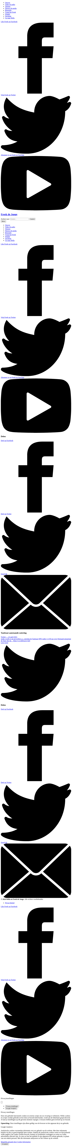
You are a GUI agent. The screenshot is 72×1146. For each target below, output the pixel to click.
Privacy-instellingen (12, 1106)
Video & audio (10, 4)
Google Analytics (11, 1108)
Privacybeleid (9, 903)
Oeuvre (7, 3)
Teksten (7, 6)
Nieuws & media (11, 8)
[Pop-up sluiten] (2, 1102)
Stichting (8, 16)
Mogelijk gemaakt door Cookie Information (16, 1142)
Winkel (7, 14)
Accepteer (5, 1144)
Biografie (8, 10)
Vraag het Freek (10, 12)
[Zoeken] (32, 219)
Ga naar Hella (10, 18)
